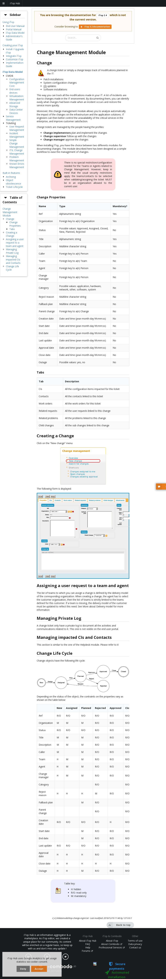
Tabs (12, 229)
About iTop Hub (87, 940)
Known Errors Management (16, 165)
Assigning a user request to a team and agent (15, 243)
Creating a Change (11, 234)
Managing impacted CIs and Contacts (13, 260)
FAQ (87, 944)
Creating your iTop (13, 45)
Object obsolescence (13, 182)
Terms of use (135, 940)
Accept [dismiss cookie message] (39, 968)
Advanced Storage (14, 104)
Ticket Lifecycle (14, 187)
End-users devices (14, 91)
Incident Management (16, 135)
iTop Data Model (15, 32)
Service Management (13, 118)
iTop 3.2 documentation (95, 26)
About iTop (112, 940)
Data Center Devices (16, 111)
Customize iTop (14, 59)
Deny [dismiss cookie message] (23, 968)
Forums (87, 950)
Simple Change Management (16, 143)
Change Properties (15, 224)
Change (10, 219)
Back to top (118, 925)
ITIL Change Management (16, 152)
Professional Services (112, 947)
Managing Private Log (12, 251)
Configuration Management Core (16, 82)
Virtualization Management (16, 97)
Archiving (11, 176)
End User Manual (15, 26)
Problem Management (16, 158)
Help (87, 947)
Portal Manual (13, 29)
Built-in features (11, 172)
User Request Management (16, 128)
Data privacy (135, 944)
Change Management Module (10, 212)
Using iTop (8, 22)
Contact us (135, 947)
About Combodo (111, 944)
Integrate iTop (13, 56)
